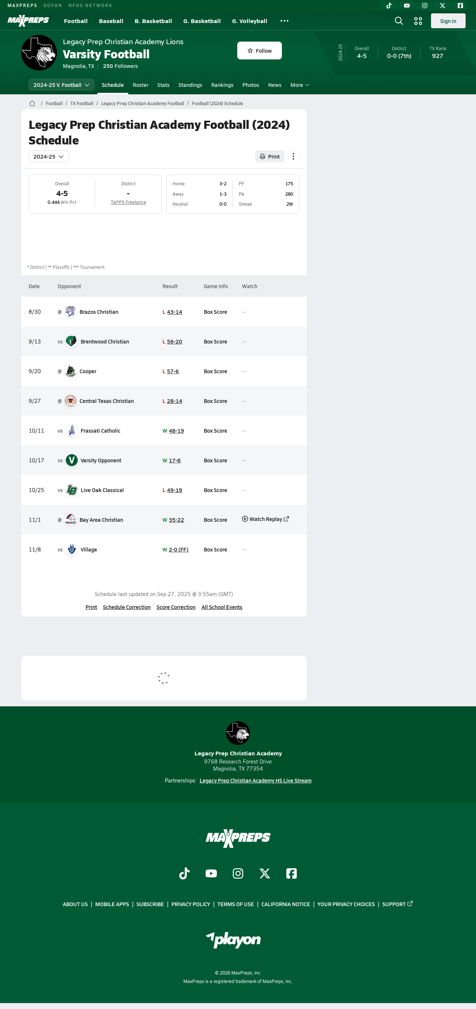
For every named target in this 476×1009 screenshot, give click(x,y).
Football (76, 20)
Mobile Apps (112, 904)
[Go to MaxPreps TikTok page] (184, 874)
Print (91, 606)
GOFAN (53, 5)
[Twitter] (442, 5)
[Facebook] (460, 5)
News (275, 84)
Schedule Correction (127, 606)
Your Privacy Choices (346, 904)
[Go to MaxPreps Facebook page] (292, 874)
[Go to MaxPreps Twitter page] (265, 874)
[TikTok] (389, 5)
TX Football (81, 103)
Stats (163, 84)
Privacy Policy (190, 904)
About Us (75, 904)
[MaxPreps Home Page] (32, 103)
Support (398, 904)
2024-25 (48, 156)
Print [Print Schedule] (270, 156)
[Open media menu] (418, 20)
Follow (260, 50)
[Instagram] (424, 5)
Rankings (222, 84)
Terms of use (236, 904)
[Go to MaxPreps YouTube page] (211, 874)
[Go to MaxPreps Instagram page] (238, 874)
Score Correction (176, 606)
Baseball (111, 20)
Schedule (113, 84)
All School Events (222, 606)
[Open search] (399, 20)
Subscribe (150, 904)
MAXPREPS (22, 5)
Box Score (215, 311)
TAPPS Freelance (128, 202)
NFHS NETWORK (90, 5)
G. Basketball (202, 20)
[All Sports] (284, 20)
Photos (250, 84)
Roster (140, 84)
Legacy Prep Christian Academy (238, 739)
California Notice (285, 904)
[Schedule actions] (293, 156)
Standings (190, 84)
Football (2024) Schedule (217, 103)
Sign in (448, 21)
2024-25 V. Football (61, 84)
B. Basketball (153, 20)
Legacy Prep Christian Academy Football (142, 103)
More (299, 84)
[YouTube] (407, 5)
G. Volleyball (249, 20)
